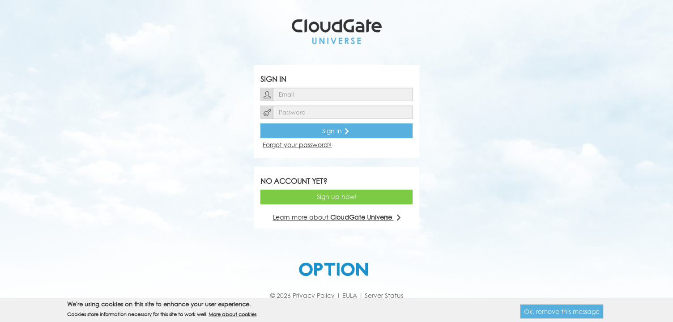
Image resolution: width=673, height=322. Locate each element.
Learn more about (336, 217)
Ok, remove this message (562, 311)
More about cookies (232, 314)
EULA (349, 295)
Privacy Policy (314, 295)
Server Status (384, 295)
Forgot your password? (297, 144)
